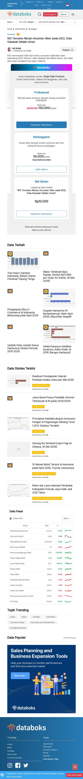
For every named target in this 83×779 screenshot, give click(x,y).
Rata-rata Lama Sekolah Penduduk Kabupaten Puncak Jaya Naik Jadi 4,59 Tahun (52, 489)
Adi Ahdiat (16, 48)
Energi (45, 753)
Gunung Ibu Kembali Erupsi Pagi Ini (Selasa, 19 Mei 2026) (52, 445)
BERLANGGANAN (74, 775)
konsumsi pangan (17, 622)
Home (9, 29)
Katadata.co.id (30, 2)
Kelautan (46, 756)
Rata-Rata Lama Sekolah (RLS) (43, 622)
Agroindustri (48, 744)
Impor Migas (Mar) (17, 563)
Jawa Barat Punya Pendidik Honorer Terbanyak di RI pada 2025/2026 (53, 399)
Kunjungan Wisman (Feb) (20, 580)
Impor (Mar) (14, 574)
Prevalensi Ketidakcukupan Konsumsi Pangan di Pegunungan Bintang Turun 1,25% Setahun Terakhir (53, 422)
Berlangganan (50, 14)
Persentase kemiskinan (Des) (21, 596)
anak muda (51, 617)
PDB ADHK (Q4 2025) (18, 542)
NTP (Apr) (14, 602)
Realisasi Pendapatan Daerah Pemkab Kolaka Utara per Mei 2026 (53, 378)
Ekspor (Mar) (15, 569)
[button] (69, 5)
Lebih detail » (41, 169)
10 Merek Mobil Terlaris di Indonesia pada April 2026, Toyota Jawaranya (53, 466)
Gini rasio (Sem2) (16, 536)
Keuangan (33, 29)
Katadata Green (38, 3)
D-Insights (43, 3)
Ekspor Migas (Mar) (17, 558)
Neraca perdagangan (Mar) (20, 553)
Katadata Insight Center (50, 5)
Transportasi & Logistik (44, 474)
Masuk (64, 14)
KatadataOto (59, 2)
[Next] (75, 22)
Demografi (38, 431)
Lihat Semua (69, 638)
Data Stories (20, 29)
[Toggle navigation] (73, 14)
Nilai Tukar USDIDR (17, 547)
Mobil (24, 617)
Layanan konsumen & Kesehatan (47, 498)
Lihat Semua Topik (50, 759)
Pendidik (36, 617)
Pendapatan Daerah (18, 628)
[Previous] (71, 22)
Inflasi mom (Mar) (17, 591)
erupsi (12, 617)
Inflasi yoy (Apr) (16, 585)
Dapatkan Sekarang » (41, 124)
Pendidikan (38, 407)
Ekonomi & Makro (41, 385)
